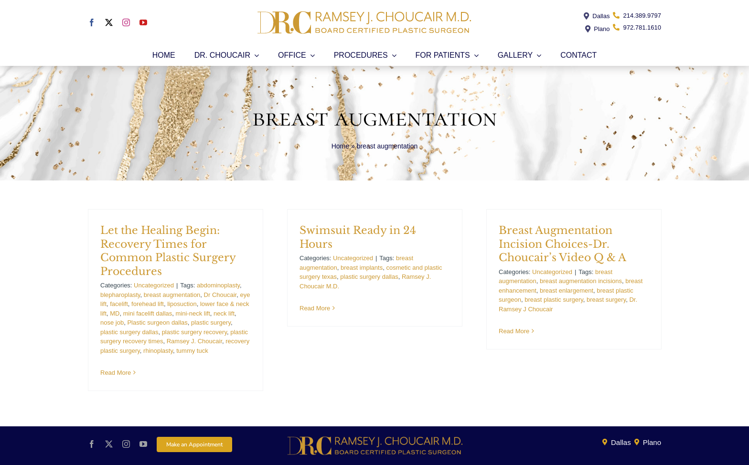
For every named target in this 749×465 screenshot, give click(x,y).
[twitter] (109, 22)
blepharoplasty (120, 294)
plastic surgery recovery (194, 332)
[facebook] (92, 22)
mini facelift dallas (147, 313)
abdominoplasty (218, 285)
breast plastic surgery (553, 299)
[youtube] (143, 22)
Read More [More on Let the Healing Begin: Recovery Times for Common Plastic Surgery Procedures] (115, 372)
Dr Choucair (220, 294)
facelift (119, 303)
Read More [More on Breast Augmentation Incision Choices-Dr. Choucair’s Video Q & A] (514, 331)
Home (340, 146)
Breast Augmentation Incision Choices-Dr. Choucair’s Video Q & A (562, 244)
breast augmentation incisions (581, 281)
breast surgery (606, 299)
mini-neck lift (193, 313)
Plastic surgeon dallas (157, 322)
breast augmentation (172, 294)
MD (114, 313)
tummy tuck (192, 350)
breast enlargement (566, 290)
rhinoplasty (158, 350)
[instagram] (126, 22)
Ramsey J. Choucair (194, 341)
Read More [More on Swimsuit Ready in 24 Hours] (315, 308)
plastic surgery (211, 322)
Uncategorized (154, 285)
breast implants (362, 267)
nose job (112, 322)
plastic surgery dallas (129, 332)
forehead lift (147, 303)
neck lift (224, 313)
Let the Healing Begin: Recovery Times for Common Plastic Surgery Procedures (167, 251)
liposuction (181, 303)
